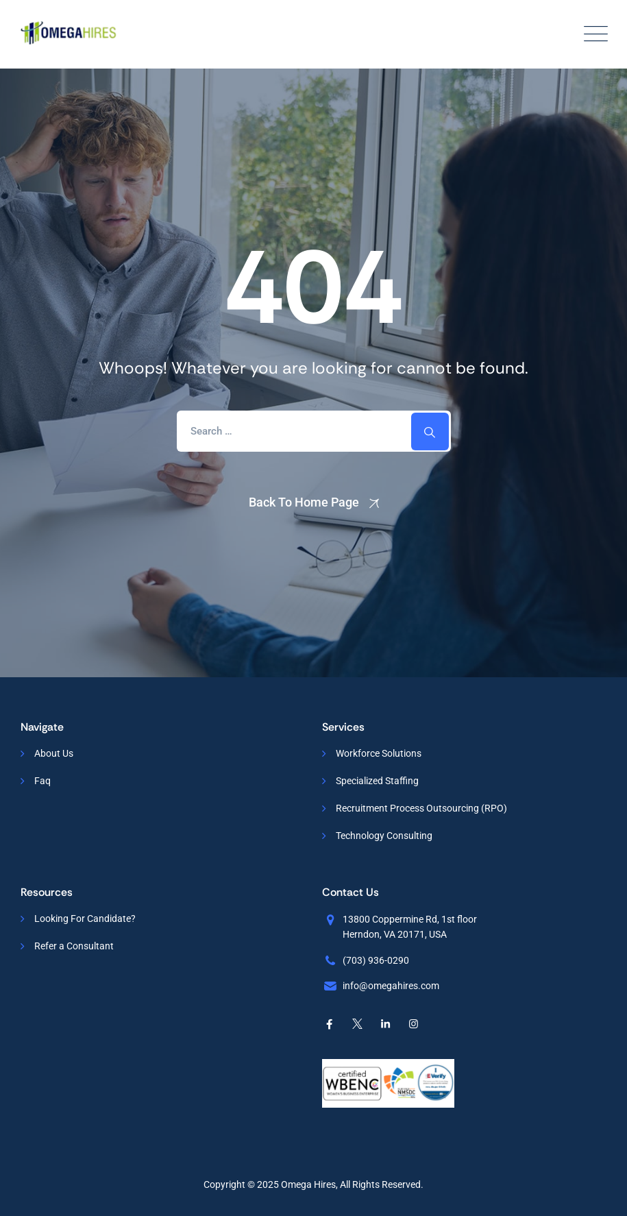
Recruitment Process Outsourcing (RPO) (421, 808)
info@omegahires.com (391, 985)
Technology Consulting (384, 835)
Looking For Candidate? (85, 918)
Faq (42, 780)
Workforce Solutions (378, 753)
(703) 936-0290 (376, 960)
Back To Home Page (304, 502)
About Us (53, 753)
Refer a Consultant (74, 945)
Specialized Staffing (377, 780)
